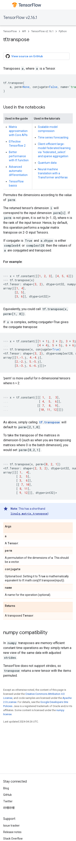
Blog (6, 788)
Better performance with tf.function (19, 156)
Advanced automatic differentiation (18, 171)
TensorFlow (10, 31)
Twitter (8, 801)
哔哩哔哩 (9, 807)
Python (63, 31)
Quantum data (47, 162)
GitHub (7, 794)
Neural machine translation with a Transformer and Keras (53, 173)
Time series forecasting (53, 137)
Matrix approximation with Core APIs (18, 131)
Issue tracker (11, 825)
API (24, 31)
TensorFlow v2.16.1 (20, 17)
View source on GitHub (24, 56)
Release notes (12, 832)
